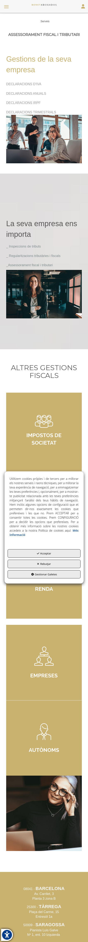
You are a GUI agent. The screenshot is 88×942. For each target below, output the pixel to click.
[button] (44, 5)
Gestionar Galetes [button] (44, 574)
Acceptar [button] (44, 553)
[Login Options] (83, 6)
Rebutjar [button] (44, 564)
